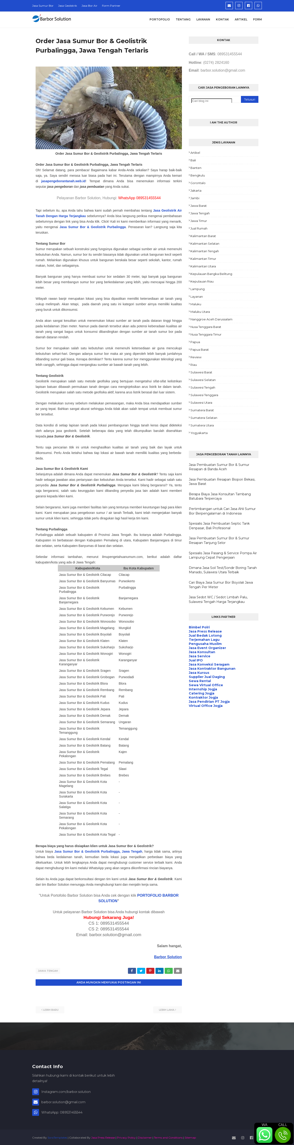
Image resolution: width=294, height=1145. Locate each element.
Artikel (195, 152)
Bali (193, 160)
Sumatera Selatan (203, 418)
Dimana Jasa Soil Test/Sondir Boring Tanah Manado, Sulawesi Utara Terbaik (223, 570)
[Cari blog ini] (211, 100)
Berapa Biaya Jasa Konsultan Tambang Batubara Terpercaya (220, 496)
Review (195, 357)
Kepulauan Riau (202, 281)
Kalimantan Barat (203, 236)
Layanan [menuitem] (203, 19)
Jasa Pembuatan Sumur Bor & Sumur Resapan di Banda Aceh (219, 467)
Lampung (197, 289)
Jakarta (195, 190)
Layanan (196, 296)
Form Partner (111, 5)
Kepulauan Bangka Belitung (211, 274)
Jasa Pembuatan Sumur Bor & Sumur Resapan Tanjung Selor (219, 540)
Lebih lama (166, 1009)
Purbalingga (116, 227)
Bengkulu (197, 175)
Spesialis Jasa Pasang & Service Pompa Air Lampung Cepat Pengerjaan (223, 555)
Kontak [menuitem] (222, 19)
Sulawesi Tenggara (204, 395)
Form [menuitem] (257, 19)
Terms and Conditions (168, 1136)
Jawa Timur (198, 221)
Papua (195, 342)
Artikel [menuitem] (241, 19)
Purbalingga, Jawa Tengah (121, 851)
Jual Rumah (198, 228)
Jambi (194, 198)
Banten (195, 168)
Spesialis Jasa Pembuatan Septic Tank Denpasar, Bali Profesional (219, 525)
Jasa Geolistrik (67, 5)
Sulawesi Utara (201, 402)
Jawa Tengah (48, 970)
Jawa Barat (198, 205)
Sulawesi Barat (201, 372)
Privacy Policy (126, 1136)
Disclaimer (145, 1136)
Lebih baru (51, 1009)
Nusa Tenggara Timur (205, 334)
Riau (193, 365)
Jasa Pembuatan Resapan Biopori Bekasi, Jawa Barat (222, 481)
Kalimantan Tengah (204, 251)
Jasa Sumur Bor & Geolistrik (83, 227)
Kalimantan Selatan (204, 243)
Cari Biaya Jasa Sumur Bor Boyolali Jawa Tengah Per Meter (221, 584)
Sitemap (190, 1136)
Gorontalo (198, 183)
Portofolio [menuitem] (160, 19)
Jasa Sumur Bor (43, 5)
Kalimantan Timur (203, 258)
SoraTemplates (57, 1136)
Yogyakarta (199, 433)
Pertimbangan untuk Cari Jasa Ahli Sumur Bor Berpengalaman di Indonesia (222, 511)
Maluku (195, 304)
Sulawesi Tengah (202, 387)
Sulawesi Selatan (203, 380)
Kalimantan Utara (203, 266)
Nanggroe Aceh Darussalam (211, 319)
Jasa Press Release (103, 1136)
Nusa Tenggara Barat (205, 327)
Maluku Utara (200, 312)
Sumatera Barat (202, 410)
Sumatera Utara (202, 425)
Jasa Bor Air (89, 5)
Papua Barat (199, 349)
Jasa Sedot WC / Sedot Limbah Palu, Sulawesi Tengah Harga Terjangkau (218, 599)
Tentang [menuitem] (183, 19)
